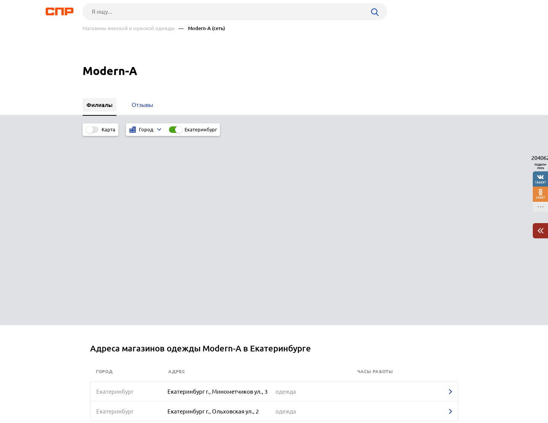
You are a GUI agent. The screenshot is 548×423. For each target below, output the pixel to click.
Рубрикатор (97, 395)
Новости (144, 395)
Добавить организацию (431, 394)
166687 (540, 182)
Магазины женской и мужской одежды (129, 28)
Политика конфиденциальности (184, 417)
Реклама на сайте (197, 395)
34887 (540, 197)
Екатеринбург (201, 129)
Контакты (253, 395)
